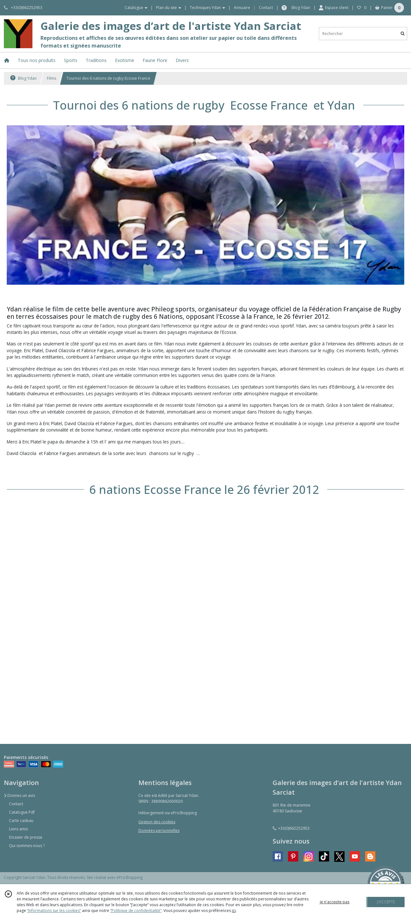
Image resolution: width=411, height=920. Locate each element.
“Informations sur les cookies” (54, 910)
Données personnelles (158, 830)
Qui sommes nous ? (27, 845)
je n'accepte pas (334, 902)
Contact (266, 7)
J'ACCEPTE (386, 902)
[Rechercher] (402, 33)
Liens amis (18, 829)
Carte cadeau (21, 820)
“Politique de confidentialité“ (136, 910)
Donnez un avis (19, 795)
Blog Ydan (23, 78)
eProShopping (130, 877)
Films (51, 78)
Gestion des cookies (156, 822)
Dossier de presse (25, 837)
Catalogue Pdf (22, 812)
